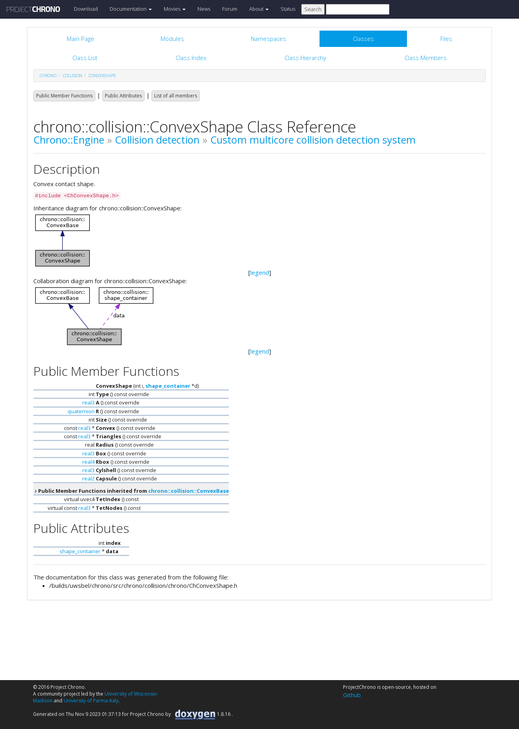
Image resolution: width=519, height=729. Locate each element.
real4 (88, 461)
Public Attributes (123, 95)
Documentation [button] (131, 8)
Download (86, 8)
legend (259, 272)
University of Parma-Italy (91, 700)
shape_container (167, 385)
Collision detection (157, 139)
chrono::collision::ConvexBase (188, 490)
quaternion (81, 411)
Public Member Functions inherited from (131, 490)
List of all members (175, 95)
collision (72, 75)
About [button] (259, 8)
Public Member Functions (64, 95)
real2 (88, 478)
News (204, 8)
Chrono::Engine (68, 139)
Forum (229, 8)
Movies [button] (175, 8)
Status (288, 8)
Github (352, 695)
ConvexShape (102, 75)
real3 (88, 402)
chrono (48, 75)
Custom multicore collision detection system (313, 139)
